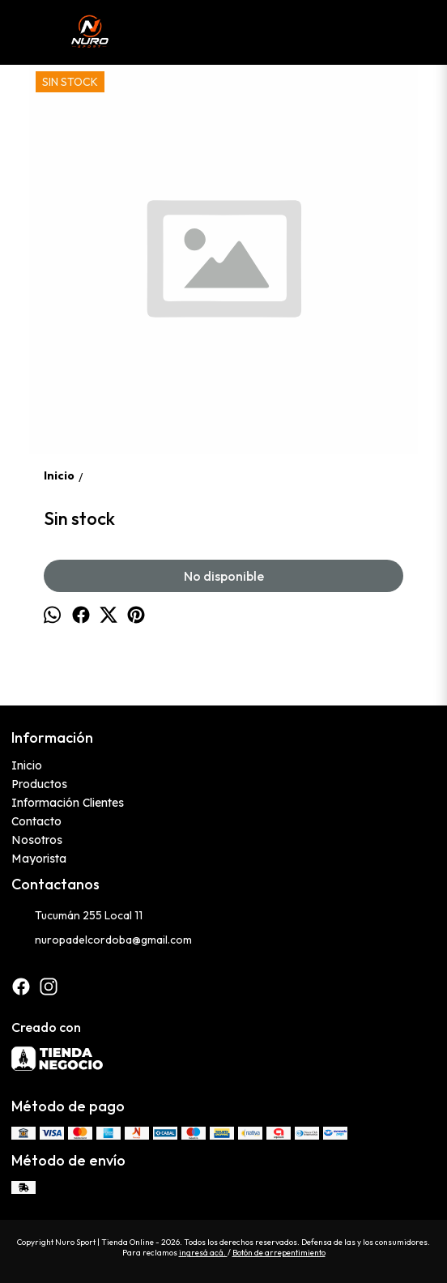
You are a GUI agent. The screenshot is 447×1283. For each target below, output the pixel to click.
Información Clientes (67, 802)
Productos (39, 784)
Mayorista (38, 858)
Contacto (36, 821)
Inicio (26, 765)
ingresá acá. (203, 1252)
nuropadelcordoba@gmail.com (101, 940)
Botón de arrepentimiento (279, 1252)
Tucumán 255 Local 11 (77, 916)
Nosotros (36, 840)
